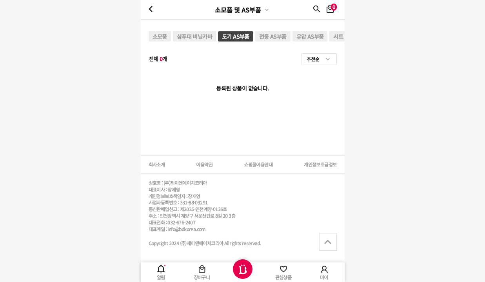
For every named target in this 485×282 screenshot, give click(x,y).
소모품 (160, 36)
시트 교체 (343, 36)
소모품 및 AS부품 (238, 9)
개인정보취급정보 (320, 164)
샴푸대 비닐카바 (194, 36)
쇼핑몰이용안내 (258, 164)
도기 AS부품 (235, 36)
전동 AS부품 (273, 36)
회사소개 (157, 164)
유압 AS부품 (310, 36)
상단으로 (328, 242)
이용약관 (204, 164)
